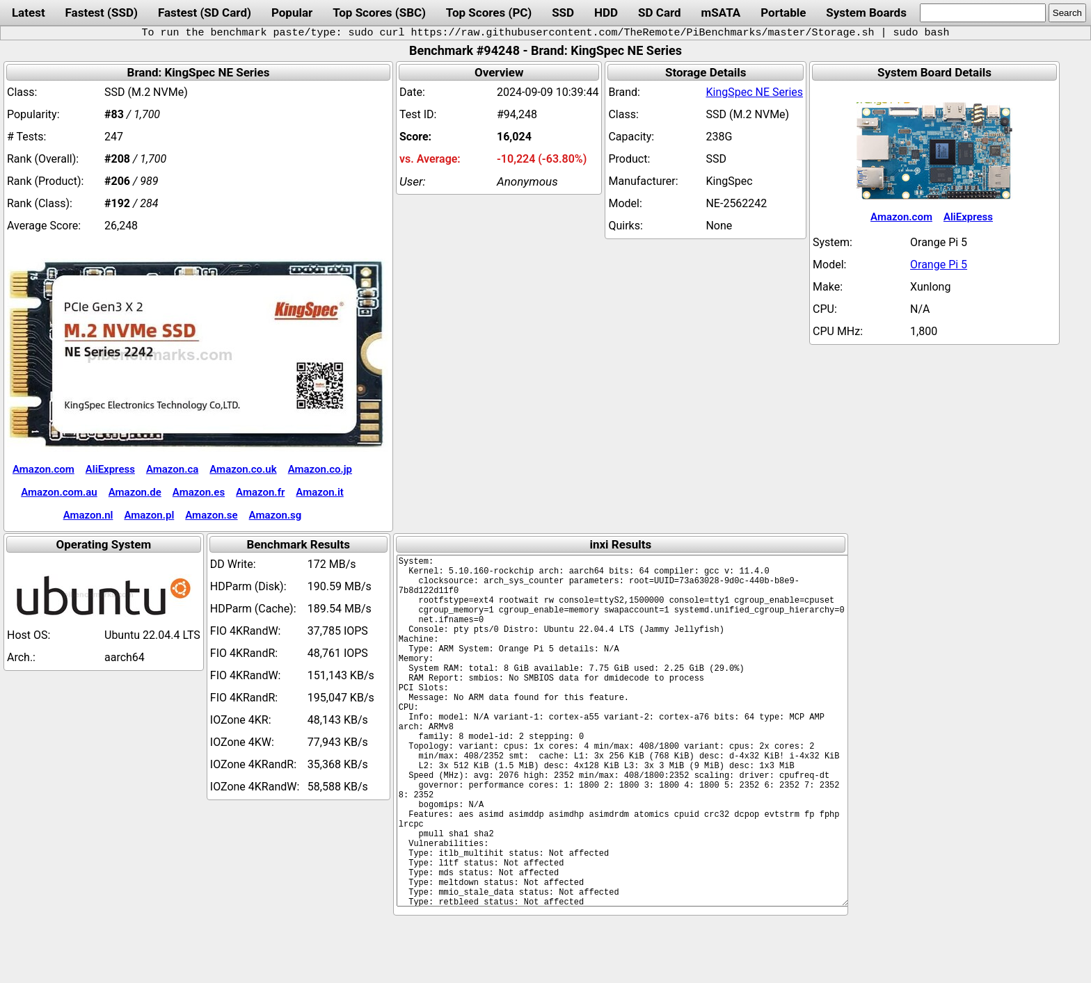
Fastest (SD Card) (204, 12)
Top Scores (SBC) (379, 12)
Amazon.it (319, 492)
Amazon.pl (149, 515)
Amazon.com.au (59, 492)
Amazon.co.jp (320, 469)
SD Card (659, 12)
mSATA (721, 12)
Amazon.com (43, 469)
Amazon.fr (260, 492)
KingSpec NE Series (754, 92)
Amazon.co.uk (242, 469)
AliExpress (110, 469)
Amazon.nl (88, 515)
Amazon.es (199, 492)
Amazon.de (135, 492)
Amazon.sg (275, 515)
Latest (28, 12)
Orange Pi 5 (938, 264)
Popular (291, 12)
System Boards (866, 12)
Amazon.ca (172, 469)
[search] (983, 12)
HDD (606, 12)
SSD (563, 12)
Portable (783, 12)
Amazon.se (211, 515)
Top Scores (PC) (489, 12)
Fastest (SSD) (101, 12)
